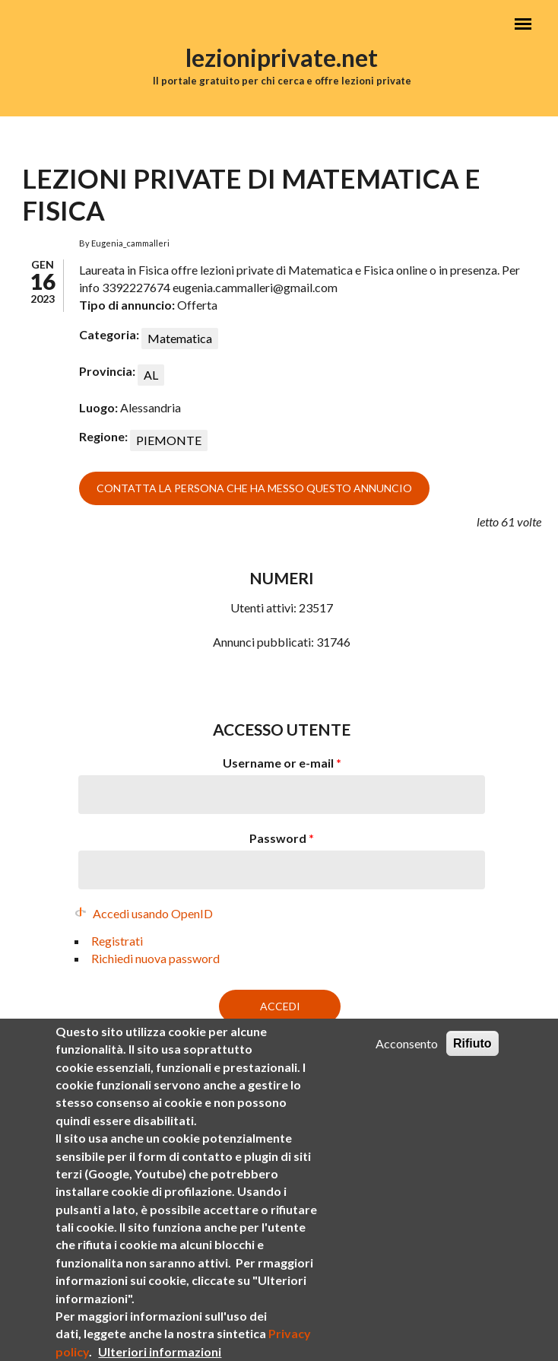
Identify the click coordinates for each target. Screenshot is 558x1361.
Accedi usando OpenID (153, 913)
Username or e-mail (282, 762)
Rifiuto (472, 1063)
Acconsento (407, 1063)
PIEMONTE (168, 440)
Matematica (179, 338)
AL (151, 374)
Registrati (117, 940)
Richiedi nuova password (155, 958)
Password (281, 838)
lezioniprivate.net (281, 57)
